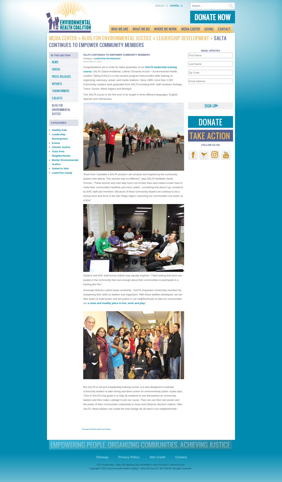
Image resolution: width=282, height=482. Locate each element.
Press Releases (61, 76)
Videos (56, 69)
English (160, 6)
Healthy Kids (59, 130)
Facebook (193, 155)
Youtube (226, 155)
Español (175, 6)
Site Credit (157, 457)
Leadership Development (182, 37)
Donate (210, 121)
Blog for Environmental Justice (117, 37)
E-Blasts (57, 98)
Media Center (63, 37)
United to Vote (60, 168)
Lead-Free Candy (62, 172)
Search (231, 5)
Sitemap (102, 457)
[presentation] (210, 93)
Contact (181, 457)
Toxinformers (60, 91)
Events (56, 143)
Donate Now (212, 17)
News (55, 62)
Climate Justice (61, 147)
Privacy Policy (129, 457)
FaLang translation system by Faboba (96, 429)
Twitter (204, 155)
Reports (57, 84)
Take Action (209, 135)
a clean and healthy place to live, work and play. (116, 303)
